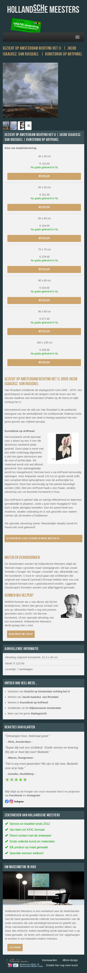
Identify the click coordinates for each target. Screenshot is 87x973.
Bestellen (44, 176)
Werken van (33, 696)
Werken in (28, 702)
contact (48, 605)
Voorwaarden (49, 960)
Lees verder (15, 947)
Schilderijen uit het (34, 708)
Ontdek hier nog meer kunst (62, 965)
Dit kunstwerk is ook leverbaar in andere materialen (32, 538)
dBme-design (70, 960)
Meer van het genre (27, 713)
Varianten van (39, 691)
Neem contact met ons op (21, 634)
